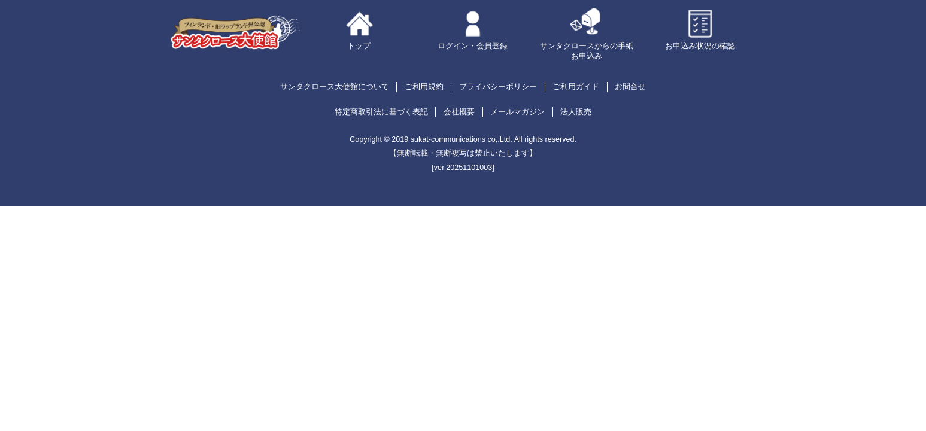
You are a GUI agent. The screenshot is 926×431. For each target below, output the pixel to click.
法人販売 (575, 112)
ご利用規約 (424, 87)
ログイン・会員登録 (473, 46)
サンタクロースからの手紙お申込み (586, 51)
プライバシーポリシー (498, 87)
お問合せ (630, 87)
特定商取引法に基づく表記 (381, 112)
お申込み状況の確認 (700, 46)
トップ (359, 46)
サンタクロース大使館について (334, 87)
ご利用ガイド (575, 87)
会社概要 (459, 112)
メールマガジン (517, 112)
